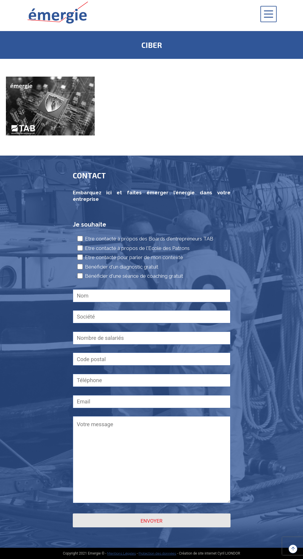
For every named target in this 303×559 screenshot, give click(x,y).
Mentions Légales (121, 553)
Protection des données (157, 553)
